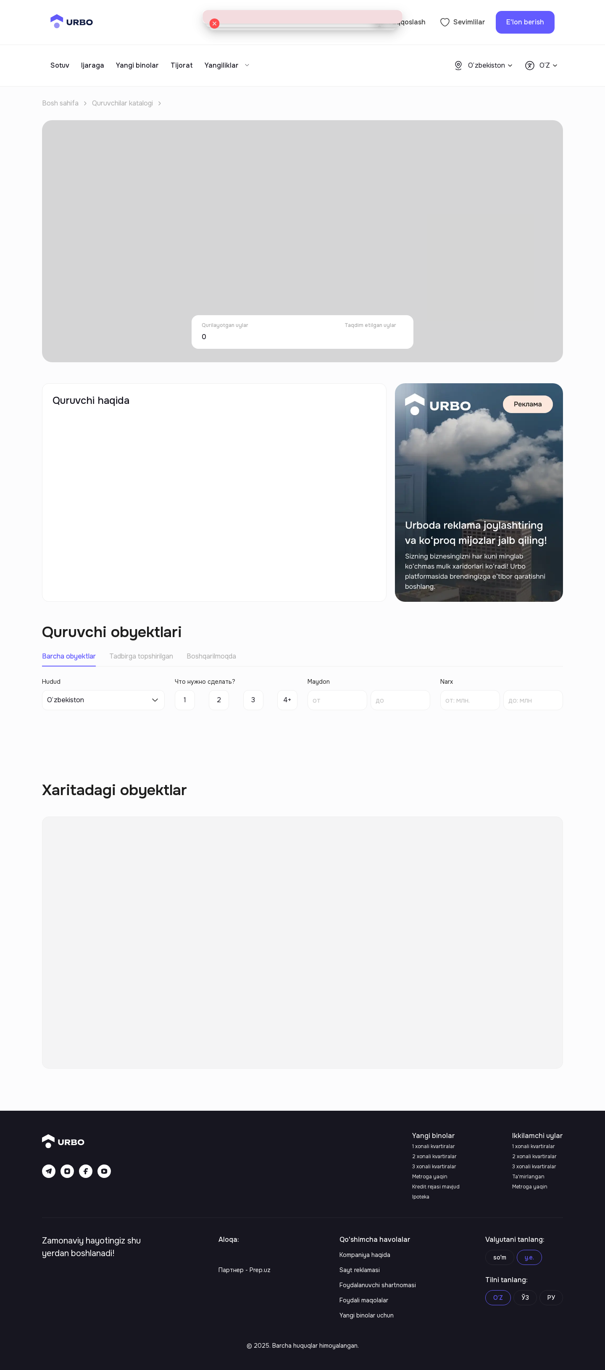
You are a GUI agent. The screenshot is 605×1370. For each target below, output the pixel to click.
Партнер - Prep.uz (244, 1270)
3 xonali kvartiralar (434, 1166)
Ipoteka (420, 1196)
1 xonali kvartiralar (433, 1146)
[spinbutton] (337, 700)
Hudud (51, 681)
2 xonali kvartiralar (434, 1156)
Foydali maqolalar (363, 1300)
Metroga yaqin (429, 1176)
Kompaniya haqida (364, 1255)
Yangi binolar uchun (366, 1315)
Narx (446, 681)
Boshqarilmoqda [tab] (211, 656)
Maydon (319, 681)
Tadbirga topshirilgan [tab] (141, 656)
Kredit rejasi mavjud (436, 1186)
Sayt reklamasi (359, 1270)
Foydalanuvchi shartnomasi (377, 1285)
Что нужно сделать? (205, 681)
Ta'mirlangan (528, 1176)
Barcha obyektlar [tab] (69, 656)
